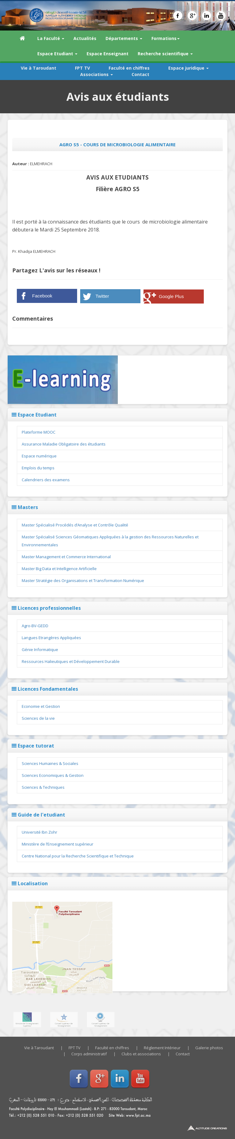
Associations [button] (96, 74)
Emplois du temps (38, 468)
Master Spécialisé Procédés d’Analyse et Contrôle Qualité (75, 525)
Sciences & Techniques (43, 787)
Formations (165, 38)
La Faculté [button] (50, 38)
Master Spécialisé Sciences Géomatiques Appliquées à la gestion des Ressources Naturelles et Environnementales (110, 541)
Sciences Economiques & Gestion (53, 775)
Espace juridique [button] (188, 68)
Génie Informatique (40, 649)
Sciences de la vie (38, 718)
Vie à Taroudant (38, 68)
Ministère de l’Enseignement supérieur (57, 844)
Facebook (42, 295)
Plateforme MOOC (38, 432)
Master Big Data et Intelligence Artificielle (59, 568)
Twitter (102, 296)
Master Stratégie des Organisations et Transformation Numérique (83, 580)
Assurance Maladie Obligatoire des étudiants (64, 444)
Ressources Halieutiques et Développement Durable (71, 661)
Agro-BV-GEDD (35, 625)
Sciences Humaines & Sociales (50, 763)
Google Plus (171, 296)
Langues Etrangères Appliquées (51, 637)
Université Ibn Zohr (39, 832)
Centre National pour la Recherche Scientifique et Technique (78, 856)
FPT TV (82, 68)
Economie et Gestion (41, 706)
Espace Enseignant (108, 53)
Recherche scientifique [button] (165, 53)
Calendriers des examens (46, 479)
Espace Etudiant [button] (57, 53)
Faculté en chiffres (129, 68)
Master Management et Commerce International (66, 556)
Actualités (84, 38)
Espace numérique (39, 456)
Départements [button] (124, 38)
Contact (140, 74)
